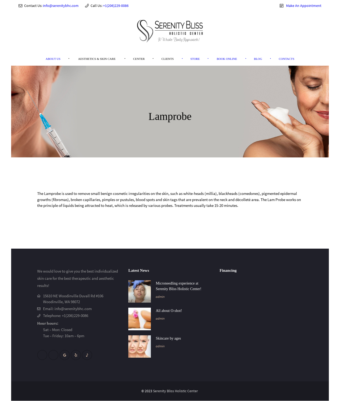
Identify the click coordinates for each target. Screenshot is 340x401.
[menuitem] (53, 59)
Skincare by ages (168, 338)
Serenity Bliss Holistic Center (176, 391)
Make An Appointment (303, 5)
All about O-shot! (169, 311)
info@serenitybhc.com (61, 5)
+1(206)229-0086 (116, 5)
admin (160, 296)
